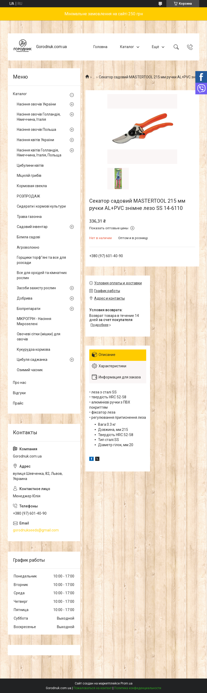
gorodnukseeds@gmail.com (36, 530)
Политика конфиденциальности (137, 688)
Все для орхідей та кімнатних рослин (42, 275)
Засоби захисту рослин (36, 288)
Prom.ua (126, 683)
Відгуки (19, 393)
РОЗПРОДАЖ (28, 196)
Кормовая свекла (32, 186)
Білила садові (28, 237)
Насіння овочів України (36, 104)
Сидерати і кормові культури (41, 206)
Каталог (127, 47)
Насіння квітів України (35, 140)
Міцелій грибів (29, 175)
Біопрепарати (28, 309)
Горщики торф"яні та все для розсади (41, 260)
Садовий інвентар (32, 227)
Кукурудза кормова (33, 349)
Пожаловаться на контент (92, 688)
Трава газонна (29, 217)
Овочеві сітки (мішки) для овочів (38, 336)
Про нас (19, 382)
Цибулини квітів (30, 165)
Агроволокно (28, 247)
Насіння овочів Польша (36, 129)
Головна (100, 47)
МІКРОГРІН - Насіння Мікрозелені (34, 321)
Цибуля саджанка (32, 359)
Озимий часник (30, 370)
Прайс (18, 403)
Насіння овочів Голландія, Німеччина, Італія (39, 116)
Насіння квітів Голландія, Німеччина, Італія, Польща (39, 152)
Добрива (24, 298)
